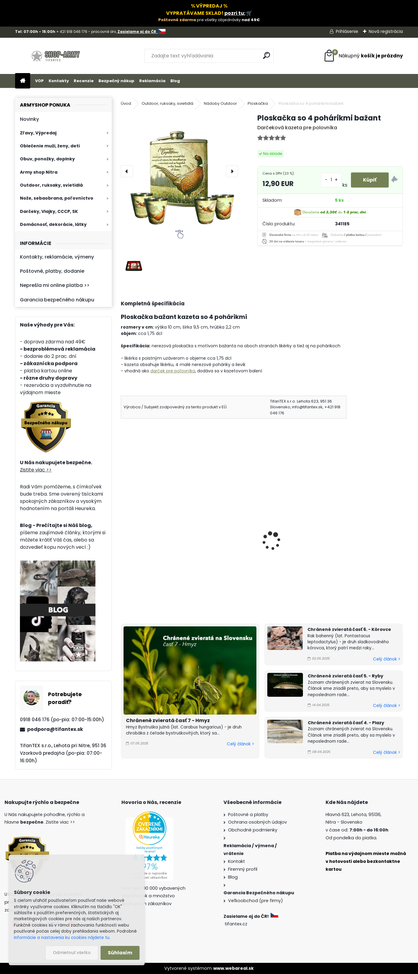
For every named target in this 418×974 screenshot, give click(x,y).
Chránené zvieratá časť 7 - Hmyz (168, 720)
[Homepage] (22, 81)
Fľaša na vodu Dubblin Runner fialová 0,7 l (294, 532)
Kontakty (59, 81)
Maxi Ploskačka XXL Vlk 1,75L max (223, 542)
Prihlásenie (347, 31)
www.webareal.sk (233, 968)
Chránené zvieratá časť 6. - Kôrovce (349, 629)
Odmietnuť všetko (72, 953)
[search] (266, 55)
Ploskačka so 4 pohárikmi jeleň (143, 536)
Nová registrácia (386, 31)
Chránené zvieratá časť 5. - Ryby (345, 676)
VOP (39, 81)
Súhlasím (120, 952)
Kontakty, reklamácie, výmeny (57, 256)
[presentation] (127, 171)
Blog (175, 81)
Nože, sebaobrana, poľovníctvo (56, 198)
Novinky (29, 119)
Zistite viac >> (36, 469)
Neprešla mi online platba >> (54, 285)
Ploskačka (258, 103)
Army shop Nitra (38, 172)
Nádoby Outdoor (220, 103)
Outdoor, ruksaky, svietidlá (51, 185)
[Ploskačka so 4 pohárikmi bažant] (179, 171)
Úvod (126, 103)
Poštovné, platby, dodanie (52, 271)
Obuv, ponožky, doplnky (47, 159)
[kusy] (331, 180)
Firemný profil (242, 869)
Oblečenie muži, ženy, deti (50, 146)
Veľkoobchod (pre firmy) (255, 901)
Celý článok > (240, 744)
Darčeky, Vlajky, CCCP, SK (49, 211)
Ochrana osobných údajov (257, 822)
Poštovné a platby (248, 815)
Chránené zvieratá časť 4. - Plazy (346, 723)
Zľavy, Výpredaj (38, 133)
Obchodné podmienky (252, 830)
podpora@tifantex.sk (55, 729)
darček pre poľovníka (172, 371)
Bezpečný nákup (116, 81)
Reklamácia (152, 81)
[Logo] (56, 56)
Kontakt (236, 861)
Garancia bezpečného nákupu (57, 299)
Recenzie (84, 81)
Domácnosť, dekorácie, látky (53, 224)
